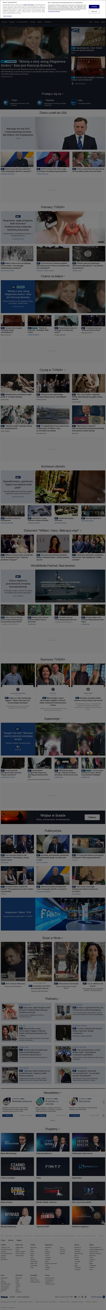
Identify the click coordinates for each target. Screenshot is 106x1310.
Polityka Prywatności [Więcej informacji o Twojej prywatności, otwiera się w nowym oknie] (7, 15)
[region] (53, 9)
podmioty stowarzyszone (29, 4)
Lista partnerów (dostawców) (54, 11)
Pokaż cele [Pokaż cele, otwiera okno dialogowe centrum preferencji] (94, 11)
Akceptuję (94, 6)
